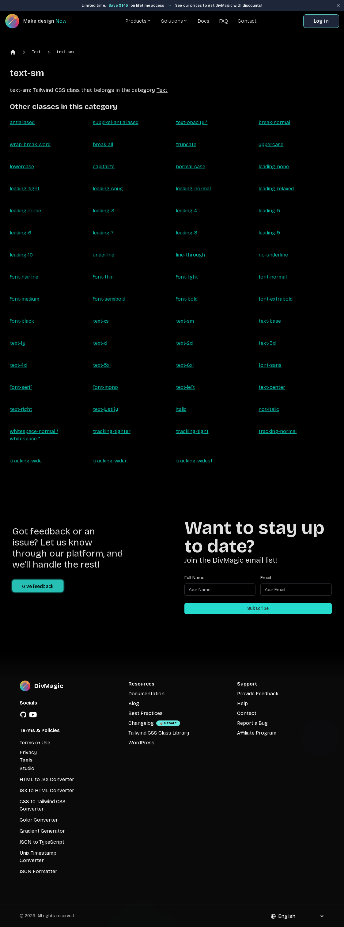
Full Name (194, 577)
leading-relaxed (276, 189)
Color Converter (39, 820)
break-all (103, 144)
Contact (247, 21)
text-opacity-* (192, 122)
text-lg (17, 343)
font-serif (21, 387)
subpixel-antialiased (115, 122)
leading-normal (193, 189)
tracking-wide (26, 461)
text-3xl (267, 343)
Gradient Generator (42, 831)
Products (138, 21)
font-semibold (109, 299)
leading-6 (20, 233)
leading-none (274, 166)
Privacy (28, 752)
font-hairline (24, 277)
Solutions (174, 21)
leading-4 (186, 211)
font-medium (24, 299)
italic (181, 409)
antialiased (22, 122)
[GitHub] (23, 714)
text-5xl (102, 365)
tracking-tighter (111, 431)
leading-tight (25, 189)
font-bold (187, 299)
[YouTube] (33, 714)
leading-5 (269, 211)
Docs (203, 21)
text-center (272, 387)
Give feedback (38, 586)
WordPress (141, 743)
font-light (187, 277)
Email (265, 577)
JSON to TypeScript (42, 842)
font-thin (103, 277)
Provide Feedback (257, 694)
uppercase (271, 144)
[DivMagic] (42, 21)
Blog (133, 703)
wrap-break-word (30, 144)
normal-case (190, 166)
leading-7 (103, 233)
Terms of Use (35, 743)
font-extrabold (276, 299)
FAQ (223, 21)
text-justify (105, 409)
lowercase (22, 166)
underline (103, 255)
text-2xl (184, 343)
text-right (21, 409)
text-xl (100, 343)
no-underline (273, 255)
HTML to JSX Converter (47, 779)
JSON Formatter (38, 871)
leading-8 (186, 233)
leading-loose (25, 211)
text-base (270, 321)
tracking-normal (278, 431)
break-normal (274, 122)
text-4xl (18, 365)
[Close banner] (338, 5)
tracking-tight (192, 431)
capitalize (104, 166)
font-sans (270, 365)
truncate (186, 144)
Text (36, 52)
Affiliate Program (256, 733)
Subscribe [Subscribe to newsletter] (258, 608)
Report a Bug (252, 723)
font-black (22, 321)
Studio (27, 768)
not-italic (269, 409)
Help (242, 703)
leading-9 (269, 233)
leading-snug (108, 189)
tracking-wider (110, 461)
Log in (321, 21)
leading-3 (103, 211)
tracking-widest (194, 461)
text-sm (65, 52)
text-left (185, 387)
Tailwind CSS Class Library (158, 733)
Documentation (146, 694)
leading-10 (21, 255)
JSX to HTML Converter (47, 790)
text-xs (101, 321)
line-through (190, 255)
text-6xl (185, 365)
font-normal (273, 277)
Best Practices (145, 713)
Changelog (141, 723)
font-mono (105, 387)
